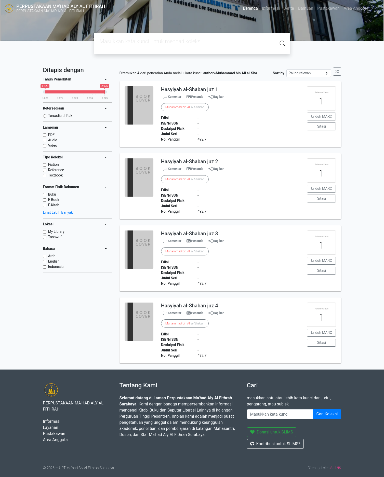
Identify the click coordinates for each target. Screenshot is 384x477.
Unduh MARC (321, 116)
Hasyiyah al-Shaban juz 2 (189, 161)
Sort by (278, 73)
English (54, 261)
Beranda (250, 8)
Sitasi (321, 126)
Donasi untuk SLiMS (271, 432)
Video (52, 145)
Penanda (197, 97)
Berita (288, 8)
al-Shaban (184, 107)
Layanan (50, 427)
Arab (52, 256)
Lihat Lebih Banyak (58, 212)
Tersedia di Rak (60, 116)
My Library (56, 231)
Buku (52, 194)
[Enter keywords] (280, 414)
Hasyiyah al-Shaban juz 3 (189, 233)
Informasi (270, 8)
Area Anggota (356, 8)
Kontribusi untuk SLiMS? (275, 443)
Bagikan (216, 97)
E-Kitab (53, 205)
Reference (56, 170)
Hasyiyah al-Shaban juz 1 (189, 89)
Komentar (172, 97)
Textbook (55, 175)
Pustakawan (328, 8)
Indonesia (56, 267)
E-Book (53, 200)
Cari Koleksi (327, 414)
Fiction (53, 164)
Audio (52, 140)
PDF (51, 135)
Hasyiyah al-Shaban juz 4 (189, 306)
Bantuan (305, 8)
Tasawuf (55, 237)
